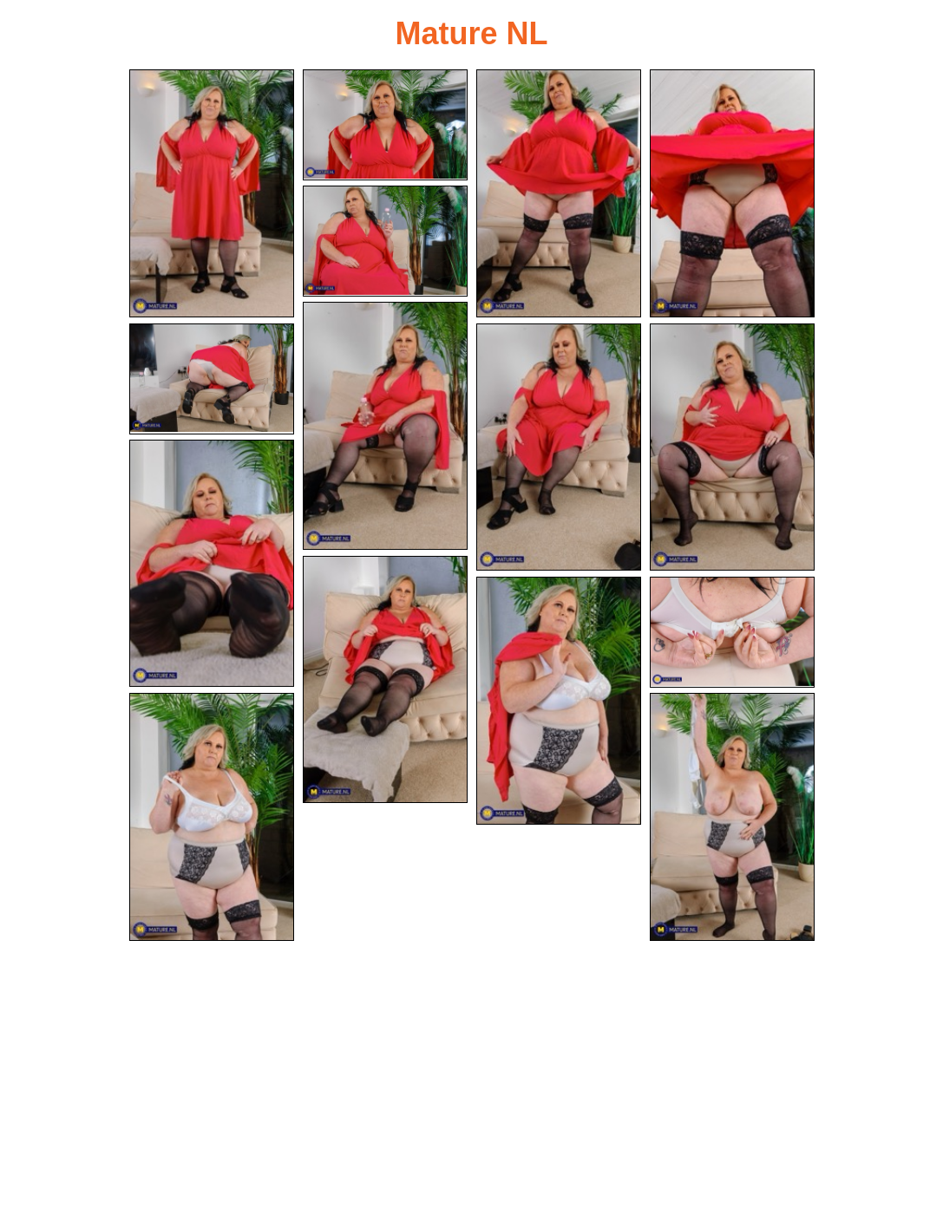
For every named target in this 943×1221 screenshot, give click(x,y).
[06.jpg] (385, 426)
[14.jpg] (211, 817)
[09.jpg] (732, 447)
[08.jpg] (558, 447)
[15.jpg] (732, 817)
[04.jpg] (732, 193)
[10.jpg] (211, 564)
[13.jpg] (732, 632)
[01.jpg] (211, 193)
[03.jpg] (558, 193)
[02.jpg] (385, 124)
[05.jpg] (385, 241)
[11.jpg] (385, 680)
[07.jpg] (211, 378)
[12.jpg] (558, 701)
